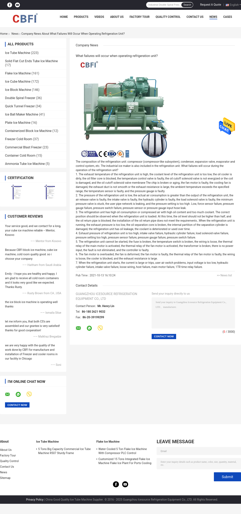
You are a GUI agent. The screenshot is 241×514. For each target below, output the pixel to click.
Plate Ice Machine (18, 123)
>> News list (224, 275)
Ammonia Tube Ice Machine (25, 164)
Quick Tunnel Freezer (20, 106)
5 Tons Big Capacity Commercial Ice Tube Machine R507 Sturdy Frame (64, 451)
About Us (117, 16)
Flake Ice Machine (18, 73)
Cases (227, 16)
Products (81, 16)
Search (187, 4)
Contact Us (195, 16)
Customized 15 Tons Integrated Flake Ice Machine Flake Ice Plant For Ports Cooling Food (124, 461)
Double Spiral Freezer (20, 98)
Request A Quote (210, 4)
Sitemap (5, 478)
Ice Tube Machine (17, 53)
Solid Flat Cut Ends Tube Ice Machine (31, 61)
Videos (99, 16)
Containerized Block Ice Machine (28, 131)
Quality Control (168, 16)
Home (64, 16)
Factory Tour (140, 16)
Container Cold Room (20, 155)
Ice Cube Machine (18, 81)
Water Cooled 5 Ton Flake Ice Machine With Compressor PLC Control (122, 451)
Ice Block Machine (18, 90)
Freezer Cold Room (18, 139)
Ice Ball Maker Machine (21, 114)
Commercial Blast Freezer (23, 147)
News (213, 16)
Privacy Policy (34, 499)
